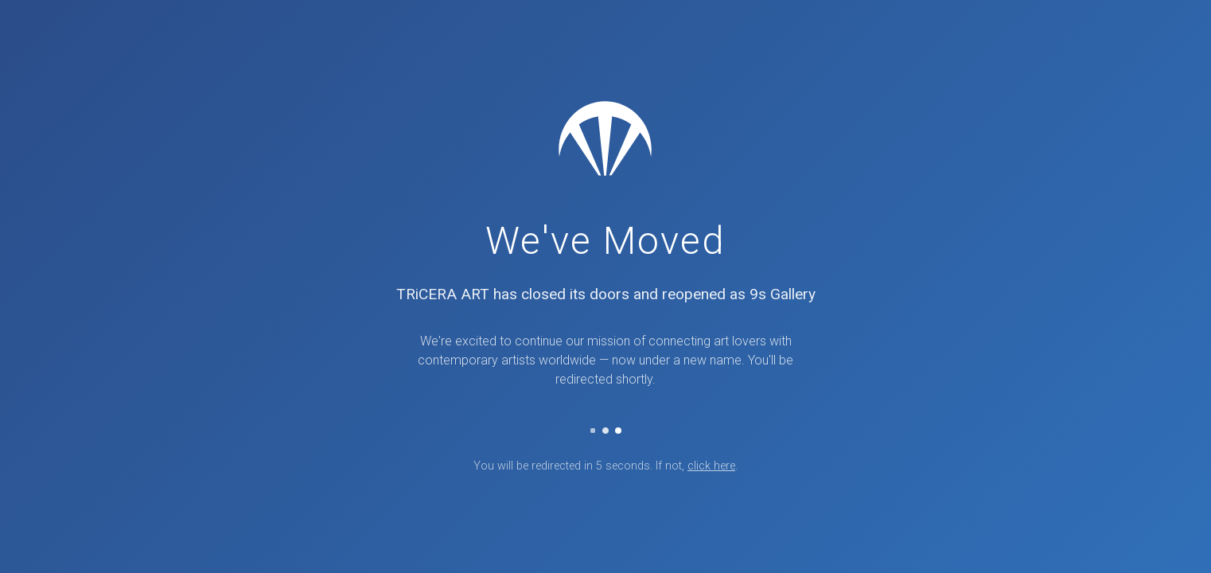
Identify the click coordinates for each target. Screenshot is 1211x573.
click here (711, 466)
